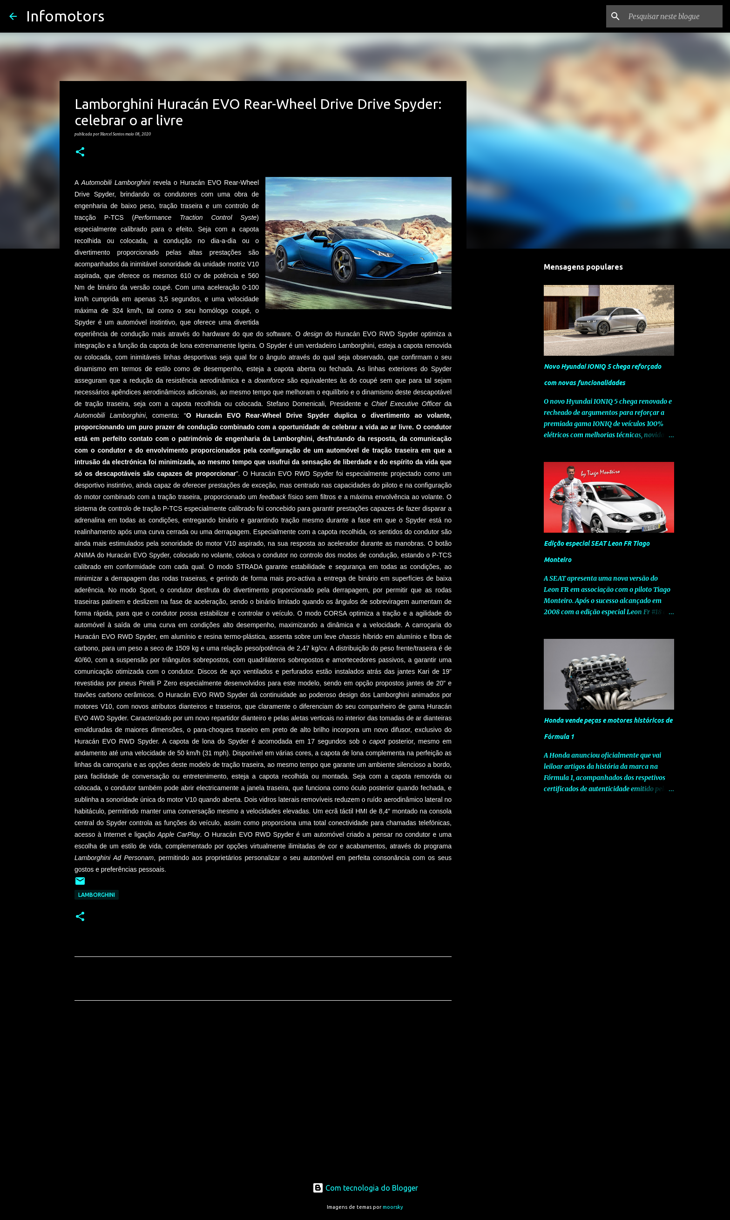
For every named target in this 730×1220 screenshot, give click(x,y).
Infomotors (65, 15)
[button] (80, 152)
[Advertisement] (263, 1095)
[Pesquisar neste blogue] (674, 16)
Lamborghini (96, 895)
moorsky (393, 1207)
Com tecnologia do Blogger (365, 1188)
